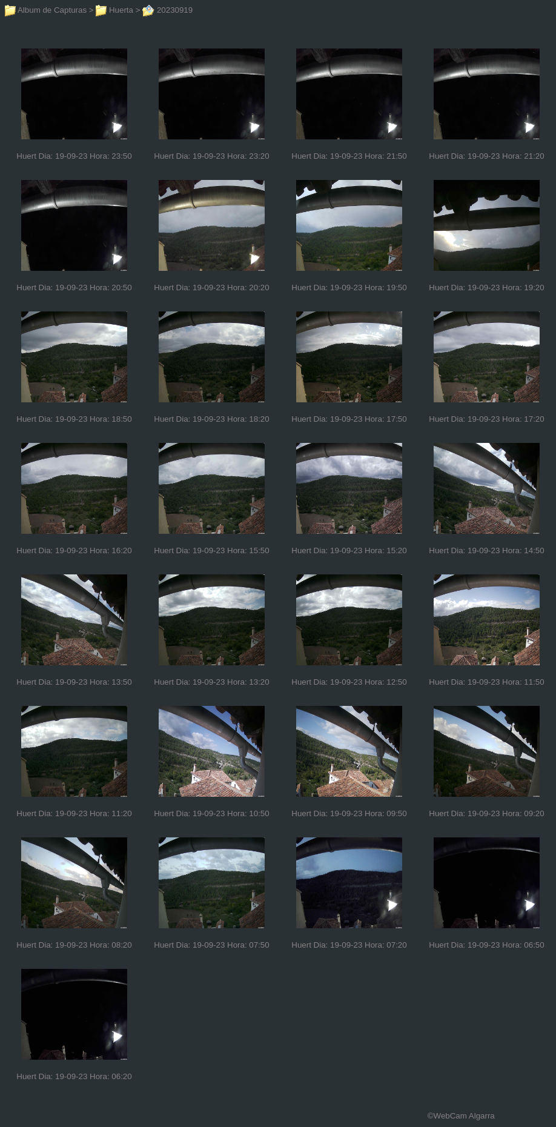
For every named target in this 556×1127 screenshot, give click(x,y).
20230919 (167, 10)
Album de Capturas (46, 10)
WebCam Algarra (464, 1115)
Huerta (114, 10)
